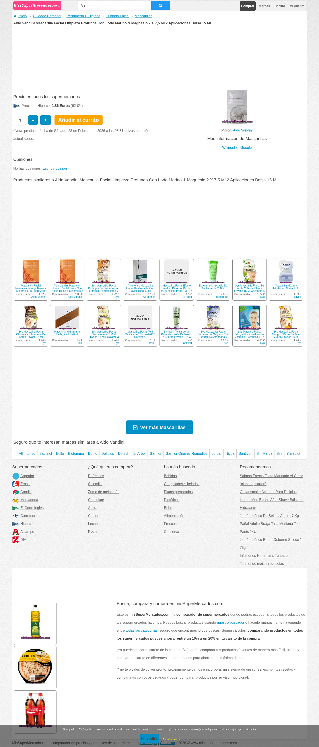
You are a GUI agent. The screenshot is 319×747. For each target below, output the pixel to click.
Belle (80, 343)
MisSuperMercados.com (37, 5)
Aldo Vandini (243, 130)
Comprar (248, 6)
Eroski (21, 484)
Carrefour (23, 516)
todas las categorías (142, 630)
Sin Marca (264, 453)
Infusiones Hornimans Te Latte (264, 555)
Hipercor (23, 524)
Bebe (168, 508)
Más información (172, 739)
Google (246, 147)
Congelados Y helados (181, 484)
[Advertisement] (159, 58)
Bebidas (170, 476)
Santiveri (186, 343)
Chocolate (96, 500)
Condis (21, 492)
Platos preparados (178, 492)
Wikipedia (229, 147)
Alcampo (23, 532)
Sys (117, 297)
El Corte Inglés (28, 508)
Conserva (171, 532)
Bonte (92, 453)
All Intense (149, 297)
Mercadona (25, 500)
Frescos (170, 524)
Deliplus (107, 453)
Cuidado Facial (117, 16)
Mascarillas (143, 16)
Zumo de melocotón (103, 492)
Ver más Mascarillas (162, 427)
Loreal (216, 453)
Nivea (297, 297)
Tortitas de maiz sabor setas (262, 563)
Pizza (92, 532)
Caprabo (23, 476)
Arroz (92, 508)
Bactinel (45, 453)
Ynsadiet (293, 453)
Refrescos (96, 476)
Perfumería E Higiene (83, 16)
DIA (19, 540)
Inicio (20, 16)
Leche (93, 524)
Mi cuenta (297, 6)
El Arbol (187, 297)
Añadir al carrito (78, 120)
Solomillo (95, 484)
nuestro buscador (230, 622)
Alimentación (174, 516)
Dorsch (123, 453)
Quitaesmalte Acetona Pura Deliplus (268, 492)
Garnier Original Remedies (186, 453)
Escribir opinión (55, 168)
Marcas (264, 6)
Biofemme (222, 297)
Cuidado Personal (47, 16)
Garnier (150, 343)
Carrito (279, 6)
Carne (93, 516)
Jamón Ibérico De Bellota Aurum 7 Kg (269, 516)
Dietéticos (171, 500)
